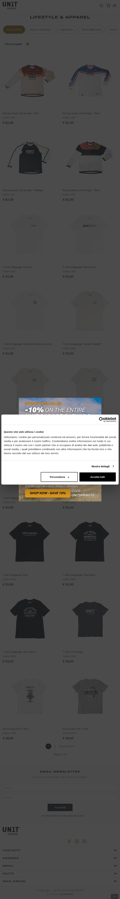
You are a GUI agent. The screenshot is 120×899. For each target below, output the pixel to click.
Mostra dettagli (101, 466)
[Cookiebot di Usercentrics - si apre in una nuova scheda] (101, 419)
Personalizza (59, 477)
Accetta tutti (97, 477)
